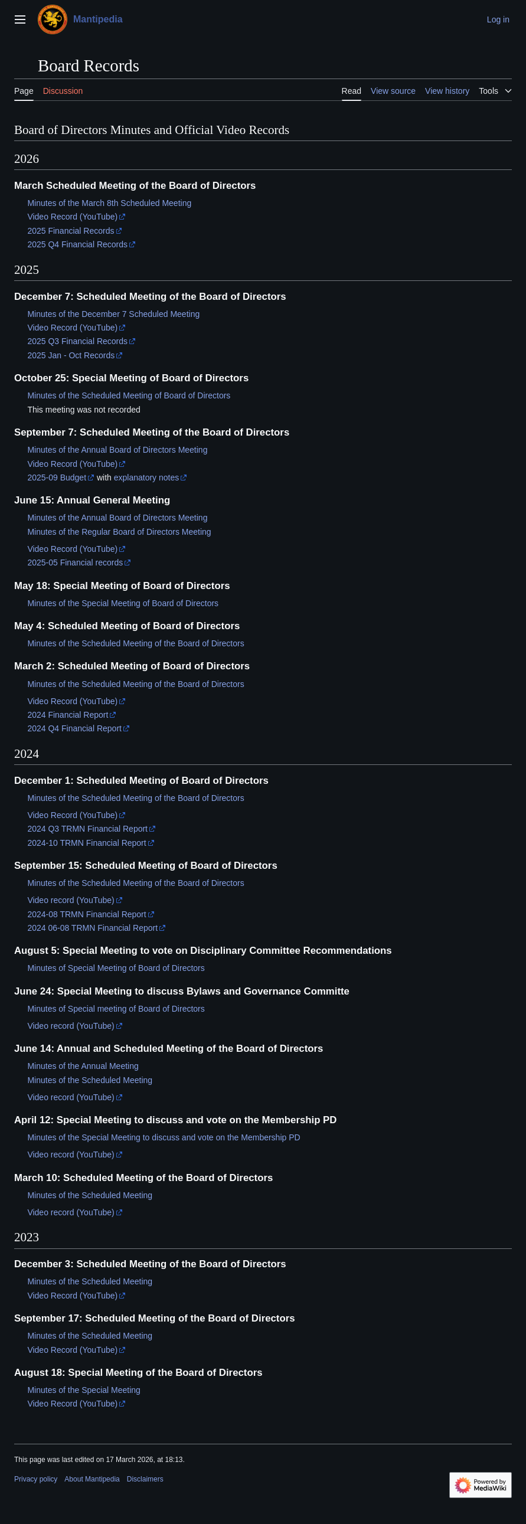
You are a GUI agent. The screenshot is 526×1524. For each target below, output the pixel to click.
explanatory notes (146, 477)
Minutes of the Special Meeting (83, 1390)
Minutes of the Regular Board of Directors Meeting (119, 532)
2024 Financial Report (67, 715)
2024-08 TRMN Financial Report (86, 914)
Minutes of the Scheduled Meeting (89, 1080)
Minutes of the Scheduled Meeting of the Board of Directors (135, 643)
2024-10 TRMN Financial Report (86, 843)
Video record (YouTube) (70, 900)
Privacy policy (35, 1479)
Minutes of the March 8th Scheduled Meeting (109, 203)
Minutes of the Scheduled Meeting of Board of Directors (128, 395)
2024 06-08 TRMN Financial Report (92, 928)
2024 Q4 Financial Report (74, 728)
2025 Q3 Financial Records (77, 341)
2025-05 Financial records (75, 562)
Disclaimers (145, 1479)
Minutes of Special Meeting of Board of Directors (115, 968)
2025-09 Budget (56, 477)
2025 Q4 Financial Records (77, 244)
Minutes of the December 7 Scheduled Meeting (113, 314)
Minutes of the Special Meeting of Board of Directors (122, 603)
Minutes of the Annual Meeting (82, 1066)
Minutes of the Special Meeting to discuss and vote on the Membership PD (163, 1137)
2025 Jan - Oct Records (71, 355)
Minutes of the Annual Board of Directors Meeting (117, 449)
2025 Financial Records (70, 231)
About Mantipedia (91, 1479)
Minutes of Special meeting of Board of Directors (115, 1008)
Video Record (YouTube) (72, 216)
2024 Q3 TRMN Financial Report (87, 828)
